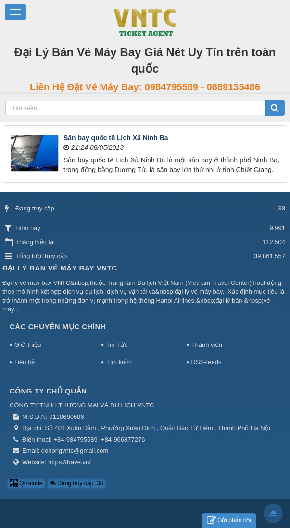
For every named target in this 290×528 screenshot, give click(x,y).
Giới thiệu (27, 344)
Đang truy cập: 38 (76, 483)
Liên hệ (24, 362)
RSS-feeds (206, 362)
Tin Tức (116, 344)
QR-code (26, 483)
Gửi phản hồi (229, 520)
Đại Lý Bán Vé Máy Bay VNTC (59, 268)
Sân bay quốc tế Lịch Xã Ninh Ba (115, 138)
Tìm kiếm (119, 362)
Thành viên (206, 344)
